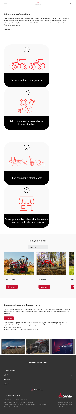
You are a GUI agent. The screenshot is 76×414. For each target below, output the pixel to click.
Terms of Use (8, 400)
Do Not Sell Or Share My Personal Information (18, 402)
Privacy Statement (21, 400)
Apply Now (9, 318)
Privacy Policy (8, 407)
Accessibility (42, 404)
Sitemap (18, 407)
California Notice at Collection (13, 404)
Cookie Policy (30, 404)
